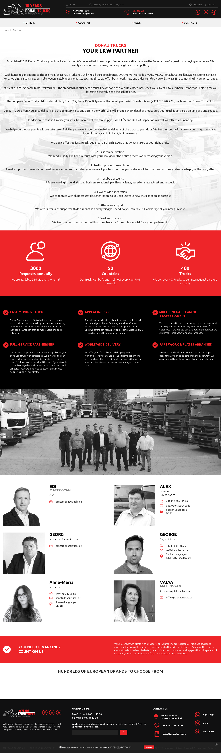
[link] (198, 12)
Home (6, 30)
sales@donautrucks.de (174, 734)
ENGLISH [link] (211, 5)
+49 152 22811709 (142, 13)
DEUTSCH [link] (198, 5)
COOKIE (111, 747)
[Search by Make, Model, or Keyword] (90, 5)
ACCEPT (149, 747)
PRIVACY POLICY (124, 747)
